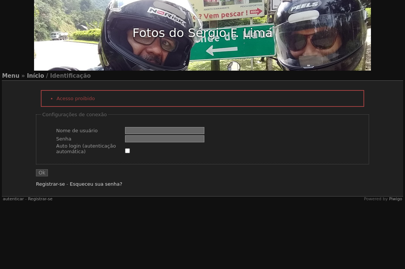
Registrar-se (50, 184)
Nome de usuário (77, 130)
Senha (63, 139)
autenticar (13, 199)
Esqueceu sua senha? (96, 184)
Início (35, 75)
